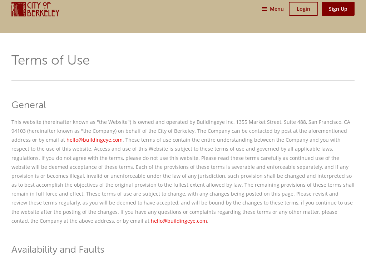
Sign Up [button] (338, 8)
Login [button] (303, 8)
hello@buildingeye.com (94, 139)
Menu (277, 8)
